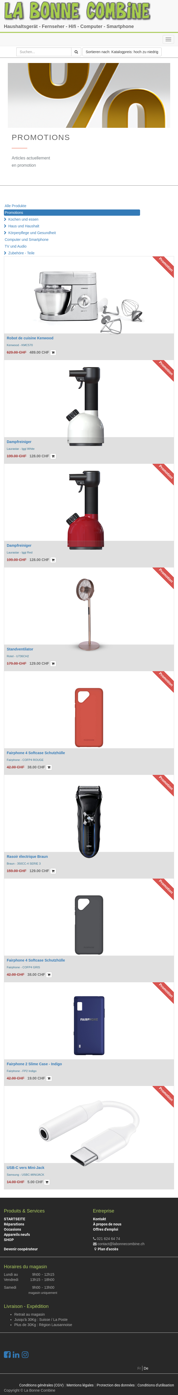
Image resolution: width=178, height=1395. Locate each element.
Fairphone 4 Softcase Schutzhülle (36, 753)
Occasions (12, 1229)
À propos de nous (107, 1224)
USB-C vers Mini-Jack (25, 1168)
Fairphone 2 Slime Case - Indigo (34, 1064)
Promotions (14, 213)
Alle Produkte (15, 206)
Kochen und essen (23, 219)
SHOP (9, 1240)
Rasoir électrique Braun (27, 856)
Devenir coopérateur (21, 1249)
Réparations (14, 1224)
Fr (139, 1368)
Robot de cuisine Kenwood (30, 338)
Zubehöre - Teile (21, 253)
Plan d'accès (108, 1249)
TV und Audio (16, 246)
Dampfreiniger (19, 442)
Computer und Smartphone (27, 239)
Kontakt (99, 1219)
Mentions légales (80, 1385)
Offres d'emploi (105, 1229)
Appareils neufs (17, 1234)
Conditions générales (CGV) (41, 1385)
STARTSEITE (14, 1219)
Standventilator (20, 649)
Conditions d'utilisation (155, 1385)
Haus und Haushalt (23, 226)
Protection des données (116, 1385)
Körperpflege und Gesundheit (32, 233)
